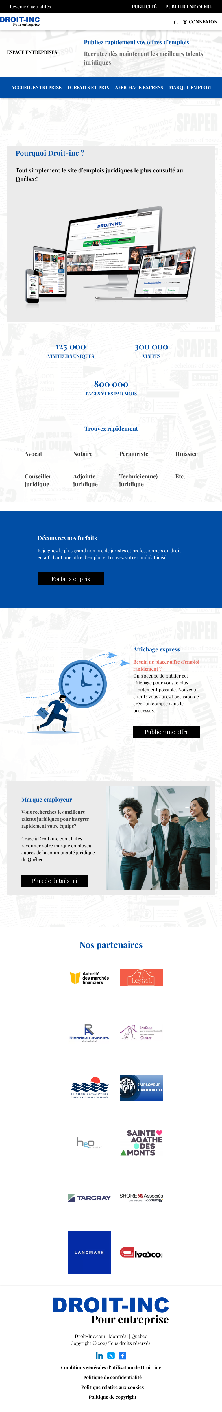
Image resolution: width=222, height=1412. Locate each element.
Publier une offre (167, 731)
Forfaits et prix (70, 578)
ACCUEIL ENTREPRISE (36, 87)
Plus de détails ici (54, 880)
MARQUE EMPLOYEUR (194, 87)
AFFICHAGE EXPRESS (139, 87)
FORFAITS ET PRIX (88, 87)
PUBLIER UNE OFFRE (188, 6)
